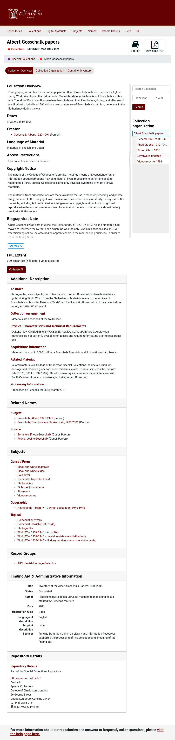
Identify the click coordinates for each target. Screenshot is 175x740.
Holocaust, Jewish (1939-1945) (36, 524)
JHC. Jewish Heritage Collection (37, 563)
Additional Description (30, 278)
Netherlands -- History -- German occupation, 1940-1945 (51, 507)
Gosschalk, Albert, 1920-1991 (31, 134)
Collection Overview (20, 70)
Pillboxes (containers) (30, 487)
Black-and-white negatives (33, 467)
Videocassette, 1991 (149, 161)
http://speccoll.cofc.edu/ (26, 678)
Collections (34, 31)
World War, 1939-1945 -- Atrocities (38, 532)
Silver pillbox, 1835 (148, 150)
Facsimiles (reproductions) (33, 479)
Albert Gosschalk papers (148, 133)
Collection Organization (50, 70)
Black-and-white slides (31, 471)
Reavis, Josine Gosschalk (32, 438)
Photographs (25, 528)
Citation (135, 46)
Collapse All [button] (16, 269)
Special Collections (23, 59)
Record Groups (111, 31)
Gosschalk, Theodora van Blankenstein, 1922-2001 (47, 422)
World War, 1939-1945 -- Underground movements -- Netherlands (56, 540)
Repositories (14, 31)
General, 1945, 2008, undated (154, 139)
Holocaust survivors (29, 520)
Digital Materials (56, 31)
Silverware (23, 491)
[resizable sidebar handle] (130, 160)
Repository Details (26, 656)
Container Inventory (79, 70)
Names (92, 31)
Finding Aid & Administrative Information (46, 576)
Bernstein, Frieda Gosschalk (34, 434)
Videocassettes (26, 495)
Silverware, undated (149, 156)
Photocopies (25, 483)
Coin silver (23, 475)
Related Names (24, 402)
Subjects (77, 31)
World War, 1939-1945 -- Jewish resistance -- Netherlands (51, 536)
